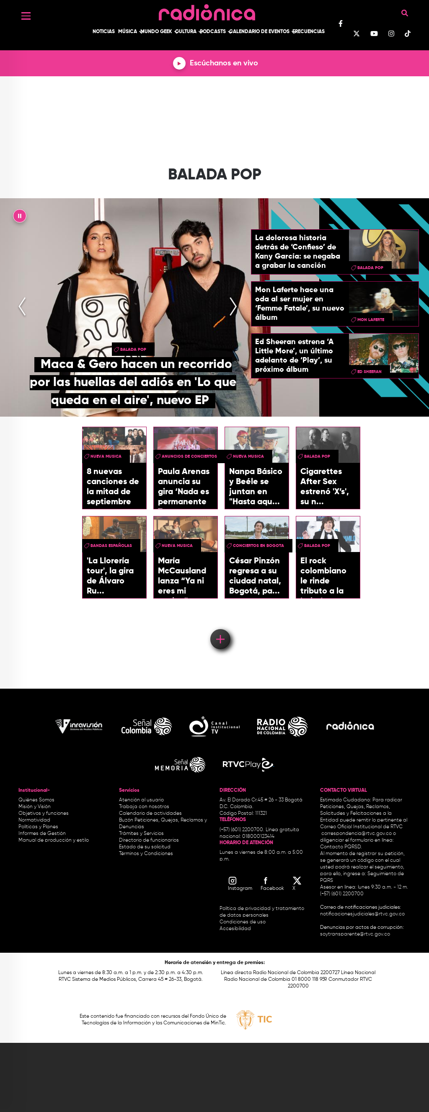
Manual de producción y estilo (53, 840)
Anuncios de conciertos (189, 456)
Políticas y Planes (38, 826)
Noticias (104, 31)
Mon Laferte (370, 320)
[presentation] (22, 307)
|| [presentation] (19, 218)
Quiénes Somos (36, 800)
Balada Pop (133, 349)
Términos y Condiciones (146, 853)
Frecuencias (308, 31)
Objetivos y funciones (43, 813)
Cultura (185, 31)
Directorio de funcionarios (149, 840)
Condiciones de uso (243, 922)
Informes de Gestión (42, 833)
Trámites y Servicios (141, 833)
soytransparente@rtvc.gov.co (355, 934)
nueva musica (105, 456)
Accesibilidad (236, 928)
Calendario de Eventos (259, 31)
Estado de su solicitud (145, 847)
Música (127, 31)
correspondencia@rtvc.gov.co (356, 833)
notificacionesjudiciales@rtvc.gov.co (362, 914)
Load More (219, 627)
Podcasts (213, 31)
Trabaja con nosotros (144, 806)
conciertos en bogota (258, 546)
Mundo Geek (156, 31)
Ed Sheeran (369, 372)
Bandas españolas (111, 546)
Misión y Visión (34, 806)
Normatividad (34, 820)
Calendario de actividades (150, 813)
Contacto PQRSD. (341, 847)
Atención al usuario (141, 800)
